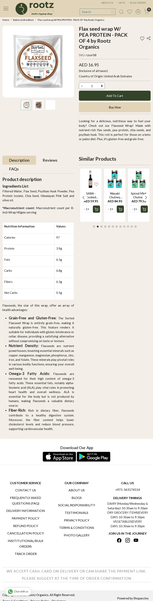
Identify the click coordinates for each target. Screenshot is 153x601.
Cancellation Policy (25, 533)
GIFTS (120, 2)
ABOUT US (107, 2)
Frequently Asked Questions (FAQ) (25, 500)
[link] (121, 11)
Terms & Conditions (76, 527)
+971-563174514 (127, 489)
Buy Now (115, 107)
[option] (91, 195)
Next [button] (146, 197)
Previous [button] (83, 197)
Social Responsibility (76, 505)
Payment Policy (25, 518)
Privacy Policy (76, 520)
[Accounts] (138, 11)
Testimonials (76, 512)
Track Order (26, 554)
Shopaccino (141, 598)
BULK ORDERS (137, 2)
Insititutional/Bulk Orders (25, 543)
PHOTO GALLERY (76, 535)
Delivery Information (25, 510)
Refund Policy (25, 526)
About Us (77, 490)
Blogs (77, 498)
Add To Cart (114, 95)
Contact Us (25, 490)
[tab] (19, 160)
